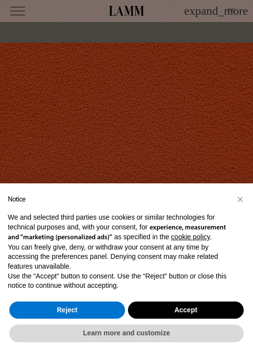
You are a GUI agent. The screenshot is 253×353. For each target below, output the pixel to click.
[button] (240, 199)
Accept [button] (186, 310)
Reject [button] (67, 310)
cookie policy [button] (190, 237)
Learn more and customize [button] (126, 333)
